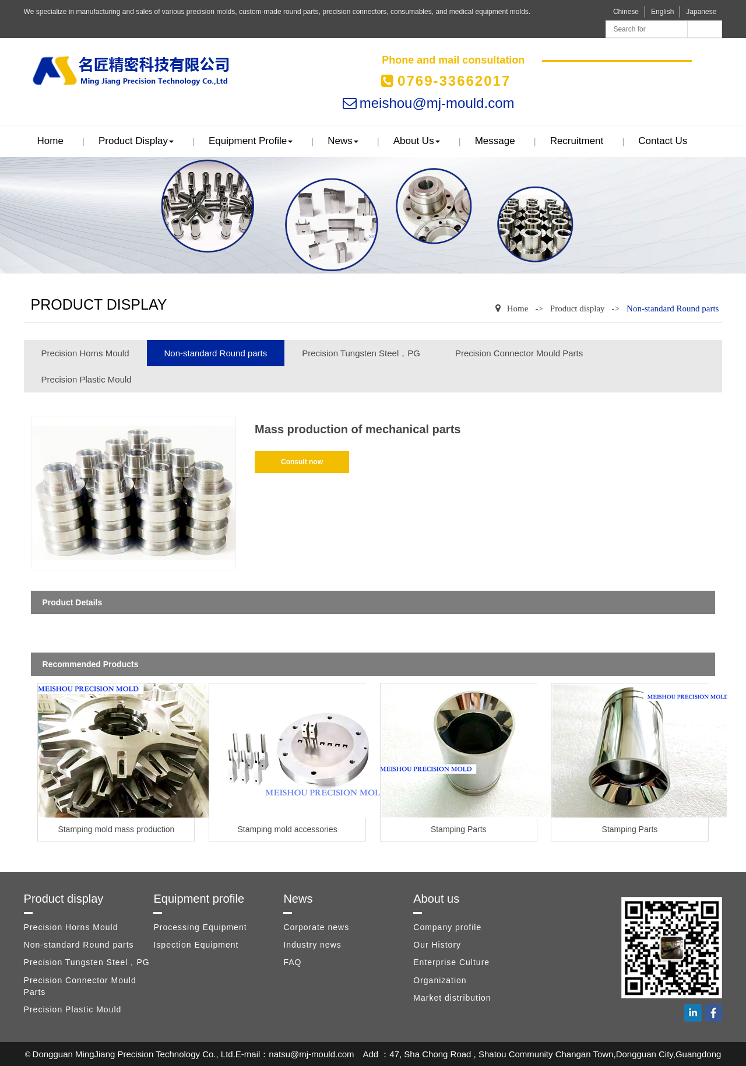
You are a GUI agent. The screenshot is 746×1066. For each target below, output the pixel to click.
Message (495, 140)
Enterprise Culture (451, 962)
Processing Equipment (200, 927)
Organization (439, 980)
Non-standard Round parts (673, 308)
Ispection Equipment (195, 944)
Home (50, 140)
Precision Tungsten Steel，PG (361, 353)
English (662, 12)
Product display (136, 140)
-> (539, 308)
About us (416, 140)
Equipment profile (251, 140)
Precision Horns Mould (85, 353)
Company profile (447, 927)
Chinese (626, 12)
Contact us (662, 140)
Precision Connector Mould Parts (519, 353)
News (343, 140)
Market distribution (452, 997)
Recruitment (577, 140)
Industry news (312, 944)
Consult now (302, 462)
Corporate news (316, 927)
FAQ (292, 962)
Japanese (701, 12)
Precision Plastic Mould (86, 379)
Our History (437, 944)
